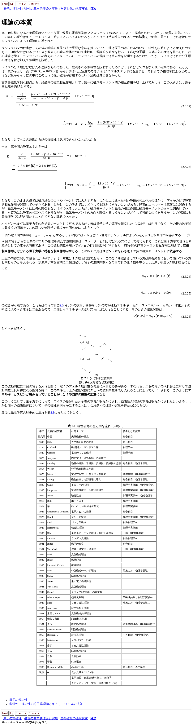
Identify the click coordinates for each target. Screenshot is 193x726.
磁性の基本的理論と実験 (41, 8)
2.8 (61, 305)
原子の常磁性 (12, 8)
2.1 (52, 412)
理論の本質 (17, 22)
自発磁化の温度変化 (74, 8)
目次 (93, 8)
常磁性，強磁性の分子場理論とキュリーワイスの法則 (46, 704)
